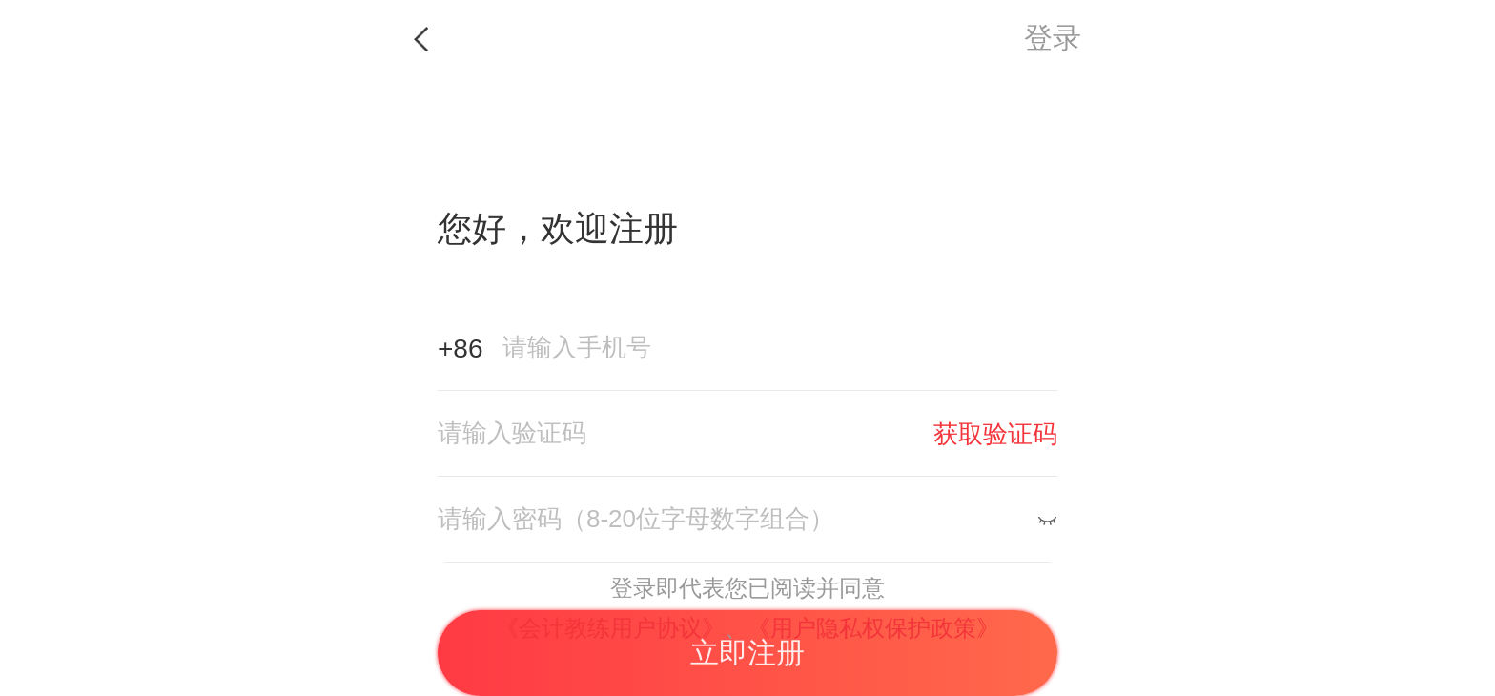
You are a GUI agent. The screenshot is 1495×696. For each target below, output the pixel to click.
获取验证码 (995, 434)
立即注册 (747, 652)
